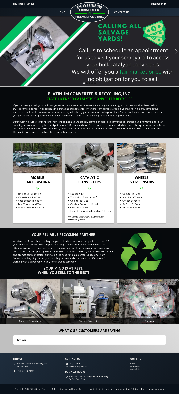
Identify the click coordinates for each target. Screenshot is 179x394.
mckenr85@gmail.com (78, 366)
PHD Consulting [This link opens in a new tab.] (138, 389)
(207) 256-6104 (158, 3)
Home (61, 12)
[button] (84, 83)
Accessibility (135, 369)
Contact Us (121, 12)
